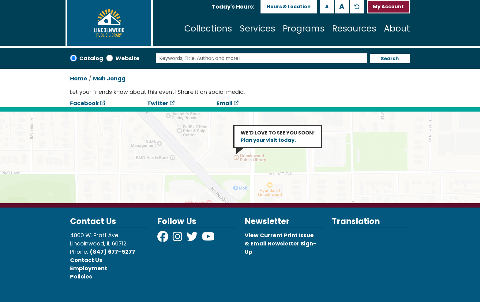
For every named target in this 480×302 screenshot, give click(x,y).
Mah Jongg (109, 78)
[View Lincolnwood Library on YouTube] (208, 238)
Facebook (84, 103)
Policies (81, 276)
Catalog (91, 58)
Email (224, 103)
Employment (88, 268)
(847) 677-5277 (112, 252)
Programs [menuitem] (303, 29)
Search (390, 58)
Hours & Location (289, 6)
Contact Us (86, 260)
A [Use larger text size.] (341, 6)
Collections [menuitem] (208, 29)
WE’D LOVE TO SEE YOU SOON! (278, 136)
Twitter (157, 103)
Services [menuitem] (257, 29)
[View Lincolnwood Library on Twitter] (193, 238)
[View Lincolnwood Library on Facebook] (163, 238)
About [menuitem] (397, 29)
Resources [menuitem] (354, 29)
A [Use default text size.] (357, 6)
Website (127, 58)
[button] (233, 6)
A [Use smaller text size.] (327, 6)
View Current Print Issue (279, 235)
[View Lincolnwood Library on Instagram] (178, 238)
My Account (388, 6)
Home (78, 78)
